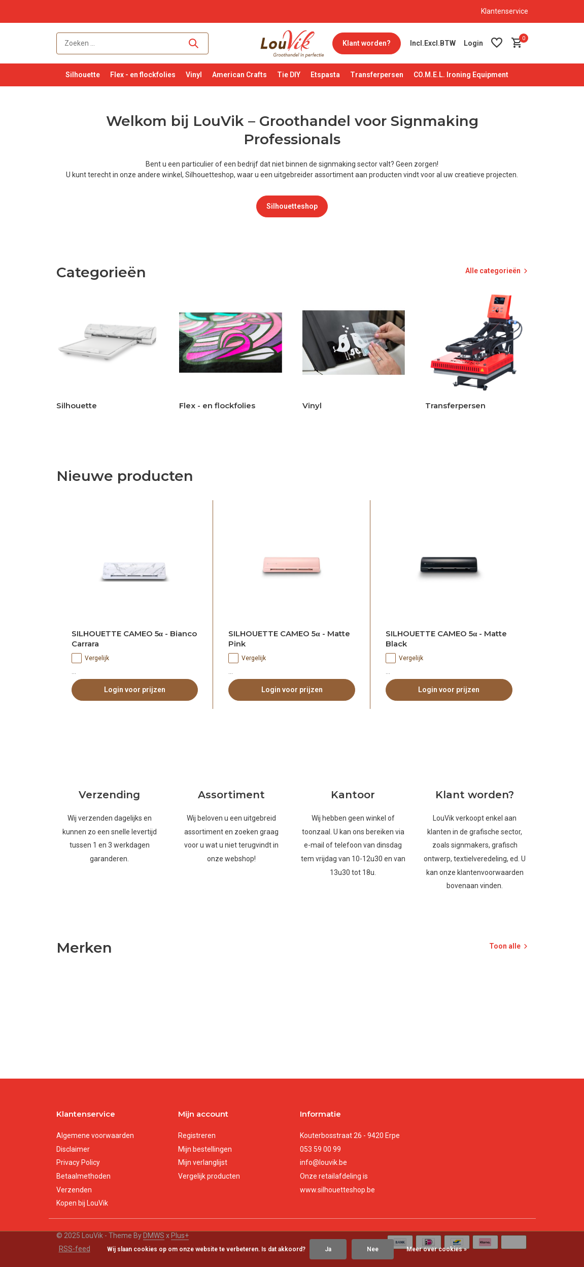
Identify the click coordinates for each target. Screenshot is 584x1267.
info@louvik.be (323, 1162)
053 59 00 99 (320, 1149)
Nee (373, 1249)
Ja (328, 1249)
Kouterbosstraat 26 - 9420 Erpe (350, 1135)
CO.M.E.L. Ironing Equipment (461, 75)
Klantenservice (504, 11)
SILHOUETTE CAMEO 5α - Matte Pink (289, 638)
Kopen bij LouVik (82, 1203)
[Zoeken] (132, 43)
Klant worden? (366, 43)
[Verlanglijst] (496, 43)
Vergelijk (90, 658)
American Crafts (239, 75)
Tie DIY (288, 75)
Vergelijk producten (209, 1176)
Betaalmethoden (83, 1176)
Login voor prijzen (134, 690)
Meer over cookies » (436, 1249)
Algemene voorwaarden (95, 1135)
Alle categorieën (493, 271)
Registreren (197, 1135)
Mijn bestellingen (205, 1149)
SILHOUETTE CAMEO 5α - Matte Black (446, 638)
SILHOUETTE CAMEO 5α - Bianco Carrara (134, 638)
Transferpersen (376, 75)
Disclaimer (73, 1149)
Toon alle (505, 946)
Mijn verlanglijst (202, 1162)
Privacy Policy (78, 1162)
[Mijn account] (473, 43)
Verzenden (74, 1190)
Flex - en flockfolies (143, 75)
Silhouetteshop (292, 206)
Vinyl (194, 75)
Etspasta (325, 75)
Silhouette (82, 75)
